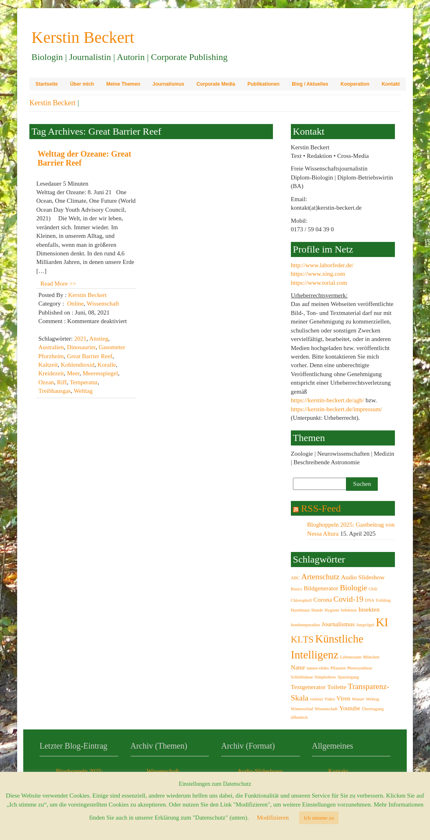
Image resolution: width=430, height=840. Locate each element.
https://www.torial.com (319, 282)
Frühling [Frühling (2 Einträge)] (383, 600)
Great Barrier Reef (90, 356)
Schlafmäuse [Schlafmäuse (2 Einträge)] (302, 677)
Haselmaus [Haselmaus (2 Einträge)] (300, 610)
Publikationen (263, 84)
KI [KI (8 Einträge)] (382, 622)
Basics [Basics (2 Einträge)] (296, 589)
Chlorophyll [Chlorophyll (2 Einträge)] (301, 600)
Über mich (82, 84)
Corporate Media (216, 84)
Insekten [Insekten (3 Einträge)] (368, 609)
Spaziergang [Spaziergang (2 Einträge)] (348, 677)
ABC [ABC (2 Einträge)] (295, 578)
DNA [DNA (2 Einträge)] (369, 600)
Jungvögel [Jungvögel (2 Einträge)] (365, 625)
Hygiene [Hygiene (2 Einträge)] (332, 610)
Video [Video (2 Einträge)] (329, 699)
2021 (80, 338)
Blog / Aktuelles (310, 84)
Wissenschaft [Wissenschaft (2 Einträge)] (326, 709)
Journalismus (168, 84)
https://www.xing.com (318, 273)
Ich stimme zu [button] (319, 818)
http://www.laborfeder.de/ (322, 265)
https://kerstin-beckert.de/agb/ (327, 400)
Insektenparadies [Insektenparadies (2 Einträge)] (305, 625)
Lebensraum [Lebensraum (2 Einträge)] (350, 657)
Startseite (46, 84)
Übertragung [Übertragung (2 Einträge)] (373, 709)
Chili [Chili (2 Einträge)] (372, 589)
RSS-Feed (321, 508)
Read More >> (58, 283)
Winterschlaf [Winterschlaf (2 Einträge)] (302, 709)
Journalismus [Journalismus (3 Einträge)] (338, 624)
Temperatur (84, 382)
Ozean (46, 382)
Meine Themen (123, 84)
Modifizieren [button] (272, 817)
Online (75, 303)
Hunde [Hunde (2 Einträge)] (317, 610)
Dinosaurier (81, 347)
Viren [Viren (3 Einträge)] (343, 698)
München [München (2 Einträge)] (371, 657)
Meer (73, 373)
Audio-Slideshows (260, 771)
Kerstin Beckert (52, 103)
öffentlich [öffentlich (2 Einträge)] (299, 717)
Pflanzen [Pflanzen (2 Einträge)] (338, 668)
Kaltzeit (48, 364)
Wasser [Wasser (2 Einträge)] (358, 699)
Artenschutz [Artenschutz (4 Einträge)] (320, 576)
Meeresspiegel (100, 373)
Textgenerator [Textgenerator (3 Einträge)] (308, 686)
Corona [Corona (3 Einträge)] (322, 599)
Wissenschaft (102, 303)
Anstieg (99, 338)
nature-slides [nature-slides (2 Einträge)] (318, 668)
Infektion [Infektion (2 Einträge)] (349, 610)
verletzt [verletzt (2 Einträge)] (316, 699)
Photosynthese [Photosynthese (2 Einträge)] (359, 668)
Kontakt (390, 84)
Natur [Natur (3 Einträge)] (298, 667)
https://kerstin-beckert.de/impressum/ (336, 409)
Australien (51, 347)
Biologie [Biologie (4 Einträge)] (353, 587)
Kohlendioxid (78, 364)
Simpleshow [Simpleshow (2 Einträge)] (325, 677)
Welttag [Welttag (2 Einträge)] (372, 699)
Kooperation (355, 84)
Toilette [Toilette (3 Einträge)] (336, 686)
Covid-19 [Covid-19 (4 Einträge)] (348, 599)
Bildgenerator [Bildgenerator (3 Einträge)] (321, 588)
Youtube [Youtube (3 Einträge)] (349, 708)
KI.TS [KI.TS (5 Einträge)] (302, 639)
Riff (62, 382)
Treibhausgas (54, 391)
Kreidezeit (51, 373)
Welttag (83, 391)
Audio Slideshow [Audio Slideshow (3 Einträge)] (363, 577)
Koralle (107, 364)
